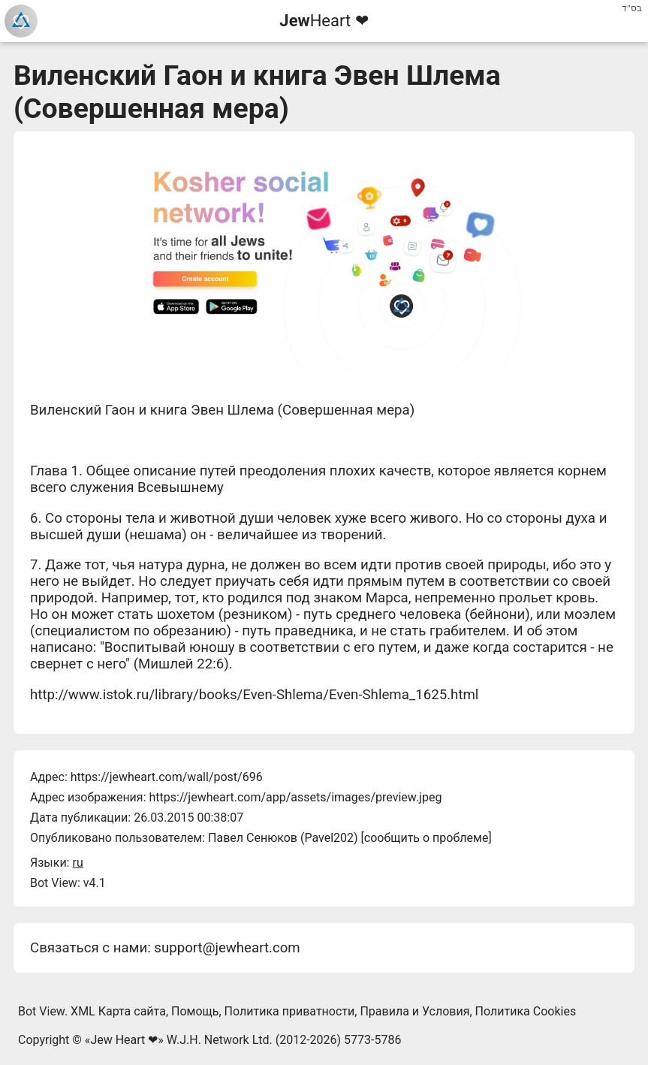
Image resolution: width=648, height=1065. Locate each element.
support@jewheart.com (227, 948)
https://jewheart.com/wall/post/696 (167, 777)
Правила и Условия (414, 1011)
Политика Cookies (526, 1011)
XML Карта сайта (118, 1011)
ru (77, 862)
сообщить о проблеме (426, 838)
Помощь (195, 1011)
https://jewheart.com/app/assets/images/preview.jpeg (295, 797)
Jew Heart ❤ (124, 1040)
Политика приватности (290, 1011)
